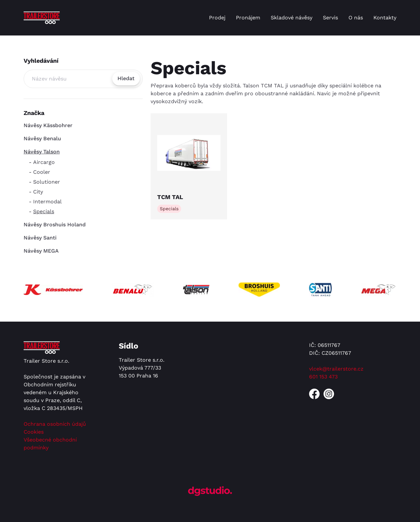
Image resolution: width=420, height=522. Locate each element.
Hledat (126, 78)
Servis (330, 17)
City (38, 192)
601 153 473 (323, 377)
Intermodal (47, 201)
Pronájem (248, 17)
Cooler (41, 172)
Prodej (217, 17)
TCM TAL (170, 196)
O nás (355, 17)
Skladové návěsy (291, 17)
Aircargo (44, 162)
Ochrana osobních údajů (55, 424)
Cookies (34, 432)
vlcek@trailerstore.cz (336, 369)
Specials (43, 211)
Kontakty (384, 17)
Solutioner (46, 182)
